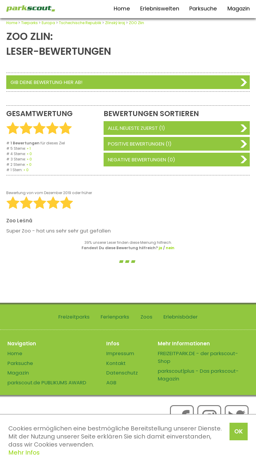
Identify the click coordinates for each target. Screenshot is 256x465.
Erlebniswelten (159, 8)
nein (170, 247)
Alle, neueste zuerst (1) (136, 128)
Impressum (120, 353)
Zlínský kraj (115, 22)
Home (122, 8)
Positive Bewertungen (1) (139, 143)
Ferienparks (115, 316)
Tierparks (29, 22)
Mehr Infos (24, 452)
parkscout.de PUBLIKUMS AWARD (46, 382)
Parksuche (203, 8)
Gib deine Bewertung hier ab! (46, 82)
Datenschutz (122, 372)
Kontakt (116, 363)
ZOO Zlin (136, 22)
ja (160, 247)
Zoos (146, 316)
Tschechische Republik (80, 22)
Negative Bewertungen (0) (141, 159)
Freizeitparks (74, 316)
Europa (48, 22)
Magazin (238, 8)
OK (238, 431)
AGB (111, 382)
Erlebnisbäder (180, 316)
